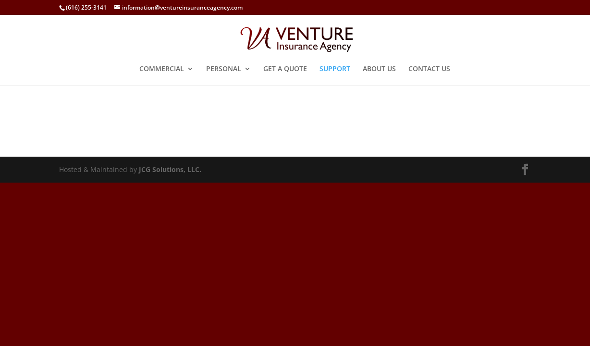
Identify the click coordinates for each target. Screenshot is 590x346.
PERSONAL (223, 69)
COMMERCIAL (161, 69)
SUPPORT (335, 69)
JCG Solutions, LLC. (170, 169)
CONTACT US (429, 69)
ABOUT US (379, 69)
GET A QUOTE (285, 69)
